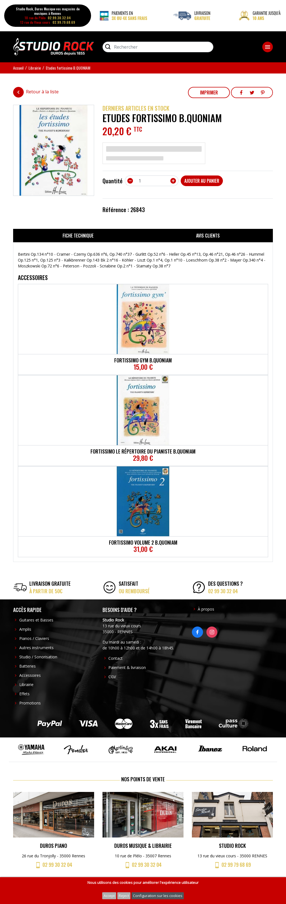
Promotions (30, 703)
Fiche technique (78, 235)
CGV (112, 676)
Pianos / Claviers (34, 638)
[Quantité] (151, 180)
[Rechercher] (158, 47)
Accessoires (30, 675)
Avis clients (208, 235)
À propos (206, 609)
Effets (24, 693)
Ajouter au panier (201, 180)
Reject (124, 895)
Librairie (26, 684)
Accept (109, 895)
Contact (115, 658)
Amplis (25, 629)
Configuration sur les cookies (157, 895)
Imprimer (209, 92)
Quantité (113, 181)
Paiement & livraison (127, 667)
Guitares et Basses (36, 620)
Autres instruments (36, 647)
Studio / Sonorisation (38, 656)
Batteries (27, 666)
